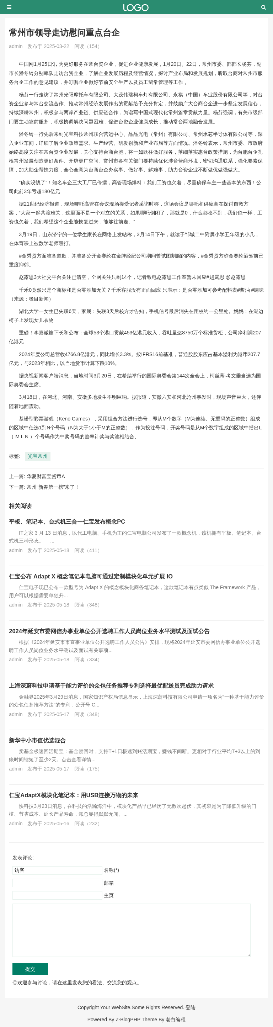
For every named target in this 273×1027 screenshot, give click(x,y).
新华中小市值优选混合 (37, 740)
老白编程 (176, 1019)
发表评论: (23, 858)
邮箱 (109, 883)
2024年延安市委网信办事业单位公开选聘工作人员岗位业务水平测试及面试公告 (109, 631)
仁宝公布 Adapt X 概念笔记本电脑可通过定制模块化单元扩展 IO (91, 576)
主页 (109, 895)
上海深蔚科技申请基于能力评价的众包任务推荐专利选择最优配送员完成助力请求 (111, 685)
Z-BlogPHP (128, 1019)
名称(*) (111, 870)
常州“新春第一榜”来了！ (53, 487)
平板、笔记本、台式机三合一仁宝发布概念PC (67, 521)
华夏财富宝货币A (46, 476)
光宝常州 (38, 456)
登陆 (191, 1007)
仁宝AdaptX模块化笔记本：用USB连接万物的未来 (73, 795)
